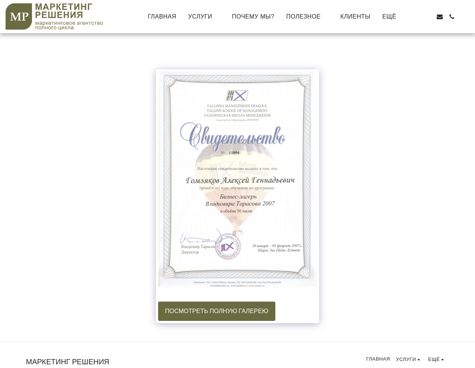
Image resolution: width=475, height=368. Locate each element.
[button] (204, 17)
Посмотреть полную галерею (216, 311)
